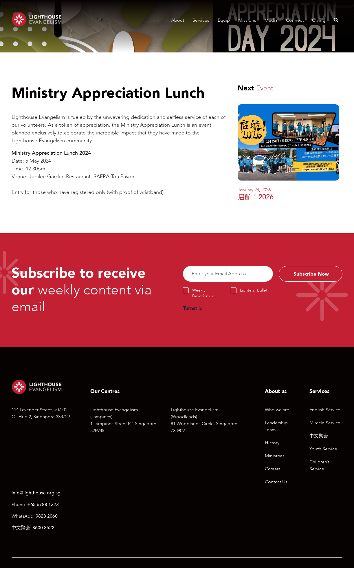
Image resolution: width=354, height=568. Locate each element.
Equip (224, 20)
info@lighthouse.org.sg (36, 493)
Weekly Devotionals (202, 293)
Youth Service (323, 449)
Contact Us (276, 482)
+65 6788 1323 (43, 504)
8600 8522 (43, 528)
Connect (295, 20)
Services (200, 20)
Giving (318, 20)
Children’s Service (319, 465)
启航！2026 (256, 197)
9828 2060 (47, 516)
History (272, 443)
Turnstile (193, 309)
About (177, 20)
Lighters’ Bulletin (255, 291)
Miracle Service (324, 423)
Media (271, 20)
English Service (324, 410)
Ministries (275, 456)
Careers (272, 469)
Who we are (277, 410)
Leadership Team (276, 426)
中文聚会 (318, 436)
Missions (247, 20)
